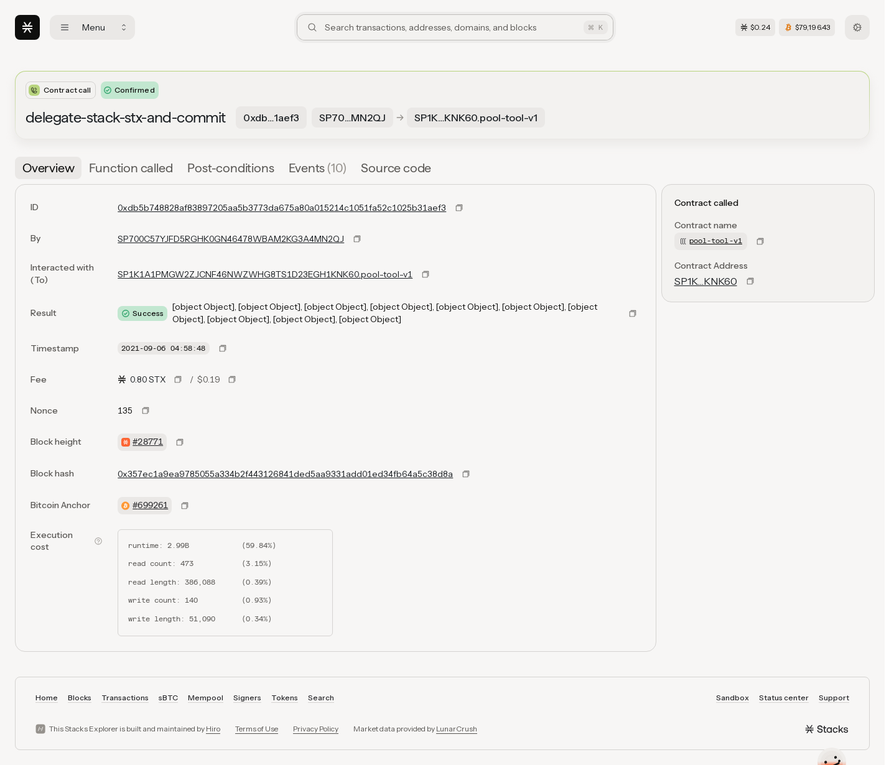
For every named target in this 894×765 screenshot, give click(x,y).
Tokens (284, 697)
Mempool (205, 697)
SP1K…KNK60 (705, 281)
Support (834, 697)
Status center (784, 697)
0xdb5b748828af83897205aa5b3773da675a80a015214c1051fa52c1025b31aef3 (282, 207)
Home (46, 697)
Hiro (213, 728)
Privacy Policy (315, 728)
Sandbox (732, 697)
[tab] (48, 168)
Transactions (125, 697)
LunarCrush (456, 728)
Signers (247, 697)
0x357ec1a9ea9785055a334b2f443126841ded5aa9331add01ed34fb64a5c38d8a (285, 474)
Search (321, 697)
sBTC (168, 697)
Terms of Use (256, 728)
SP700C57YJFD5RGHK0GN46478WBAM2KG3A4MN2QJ (231, 238)
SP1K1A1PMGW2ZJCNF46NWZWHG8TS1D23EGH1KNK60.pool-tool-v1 (265, 274)
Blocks (79, 697)
